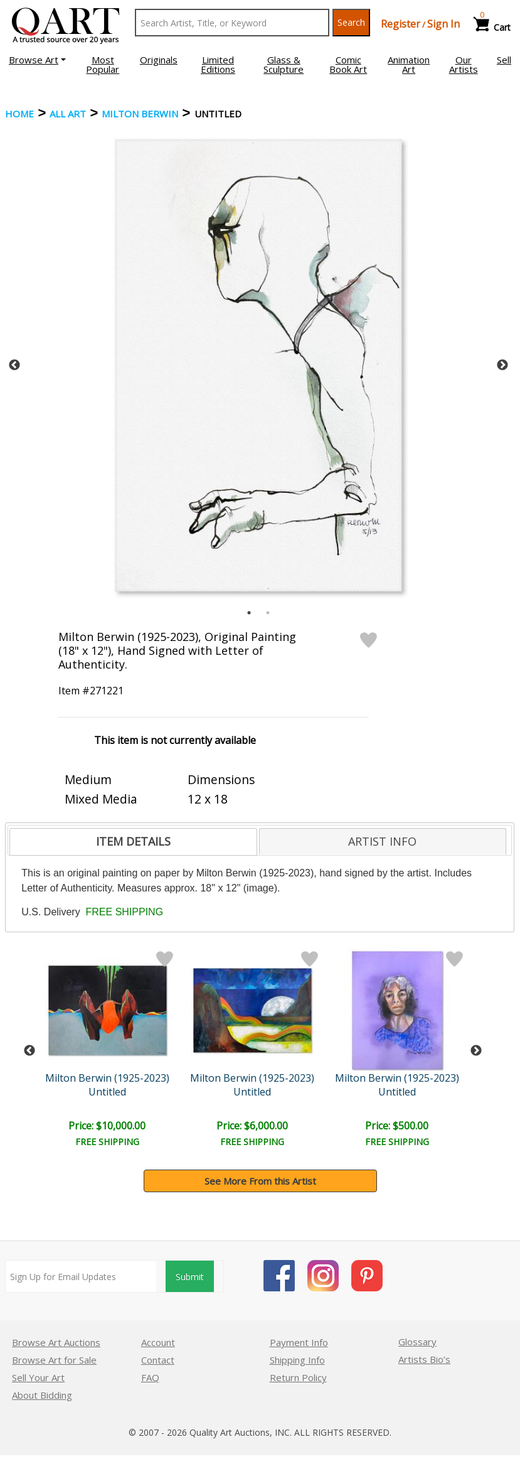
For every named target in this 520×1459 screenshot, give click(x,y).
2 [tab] (268, 612)
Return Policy (298, 1377)
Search (351, 22)
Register (400, 24)
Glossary (417, 1341)
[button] (37, 59)
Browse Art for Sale (54, 1360)
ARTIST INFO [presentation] (382, 841)
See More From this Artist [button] (260, 1181)
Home (19, 113)
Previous (14, 365)
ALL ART (68, 113)
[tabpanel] (258, 365)
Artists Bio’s (424, 1359)
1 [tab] (249, 612)
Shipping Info (297, 1360)
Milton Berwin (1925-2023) (107, 1078)
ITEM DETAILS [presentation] (133, 841)
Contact (157, 1360)
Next (502, 365)
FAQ (150, 1377)
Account (158, 1342)
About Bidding (42, 1395)
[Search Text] (232, 22)
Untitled (107, 1092)
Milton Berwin (140, 113)
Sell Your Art (38, 1377)
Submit (190, 1277)
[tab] (133, 842)
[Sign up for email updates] (81, 1276)
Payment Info (299, 1342)
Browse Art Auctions (56, 1342)
